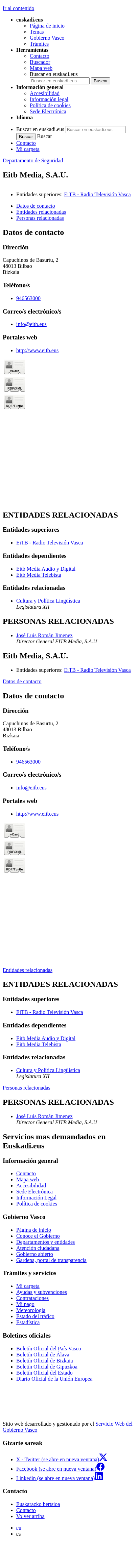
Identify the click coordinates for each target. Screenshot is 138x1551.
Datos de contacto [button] (35, 206)
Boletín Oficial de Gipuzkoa (46, 1367)
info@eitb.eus (31, 324)
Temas (37, 32)
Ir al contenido (18, 8)
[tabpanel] (69, 366)
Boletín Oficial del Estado (44, 1373)
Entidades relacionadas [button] (41, 212)
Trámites (39, 44)
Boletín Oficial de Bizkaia (44, 1360)
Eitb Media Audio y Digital (45, 569)
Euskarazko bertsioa (38, 1504)
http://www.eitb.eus (37, 350)
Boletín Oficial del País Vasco (48, 1348)
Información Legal (36, 1197)
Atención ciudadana (38, 1248)
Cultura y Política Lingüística (48, 601)
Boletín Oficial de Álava (42, 1354)
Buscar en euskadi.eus (54, 74)
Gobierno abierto (34, 1254)
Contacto (39, 56)
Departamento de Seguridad (33, 160)
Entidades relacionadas (27, 970)
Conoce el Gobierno (38, 1236)
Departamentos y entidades (45, 1242)
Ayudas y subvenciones (41, 1292)
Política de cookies (50, 105)
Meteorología (30, 1310)
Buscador (40, 62)
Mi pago (25, 1304)
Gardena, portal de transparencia (51, 1260)
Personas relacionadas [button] (40, 218)
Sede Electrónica (48, 111)
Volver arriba (30, 1516)
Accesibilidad (45, 93)
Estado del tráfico (35, 1316)
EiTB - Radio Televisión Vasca (97, 194)
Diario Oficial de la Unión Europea (54, 1379)
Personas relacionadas (26, 1088)
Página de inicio (47, 26)
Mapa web (41, 68)
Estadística (28, 1322)
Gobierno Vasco (47, 38)
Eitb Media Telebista (38, 575)
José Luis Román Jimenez (44, 635)
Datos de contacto (22, 681)
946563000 (28, 298)
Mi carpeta (28, 149)
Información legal (49, 99)
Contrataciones (32, 1298)
